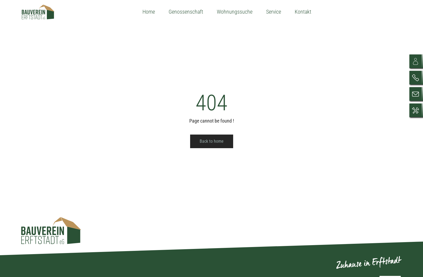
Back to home (212, 141)
